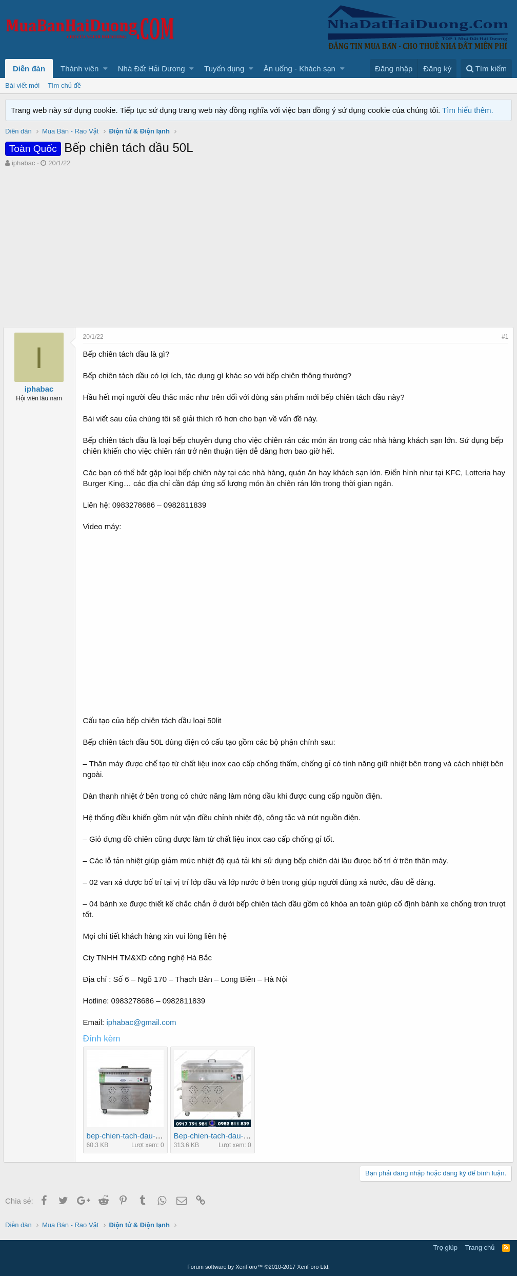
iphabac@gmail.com (143, 1022)
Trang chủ (480, 1247)
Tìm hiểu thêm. (467, 110)
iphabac (23, 163)
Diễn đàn (29, 68)
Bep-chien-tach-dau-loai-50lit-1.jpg (234, 1135)
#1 (503, 336)
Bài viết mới (22, 85)
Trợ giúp (445, 1247)
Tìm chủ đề (64, 85)
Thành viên (79, 68)
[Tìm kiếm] (486, 68)
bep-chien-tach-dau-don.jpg (136, 1135)
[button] (105, 68)
